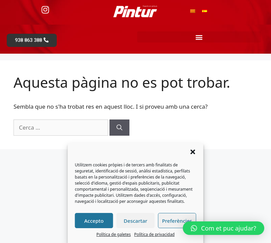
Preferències (177, 220)
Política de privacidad (154, 234)
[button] (193, 151)
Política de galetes (113, 234)
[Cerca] (119, 128)
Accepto (93, 220)
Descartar (135, 220)
